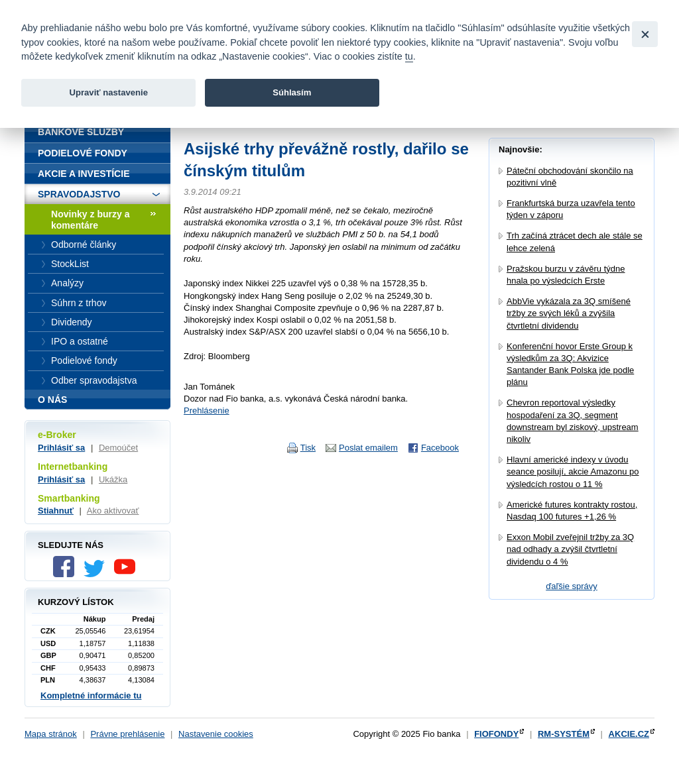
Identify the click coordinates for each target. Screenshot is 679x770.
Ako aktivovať (113, 511)
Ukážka (113, 479)
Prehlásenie (206, 410)
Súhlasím (292, 92)
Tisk (308, 448)
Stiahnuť (56, 511)
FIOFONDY (496, 734)
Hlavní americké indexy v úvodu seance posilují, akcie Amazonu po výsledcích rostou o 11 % (573, 471)
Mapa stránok (51, 734)
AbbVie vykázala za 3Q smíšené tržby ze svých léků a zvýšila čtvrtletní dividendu (569, 313)
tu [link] (409, 56)
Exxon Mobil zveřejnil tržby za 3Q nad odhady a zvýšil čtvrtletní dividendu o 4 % (570, 549)
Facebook (440, 448)
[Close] (645, 34)
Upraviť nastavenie (108, 92)
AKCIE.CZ (629, 734)
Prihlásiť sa (61, 448)
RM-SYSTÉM (563, 734)
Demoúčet (118, 448)
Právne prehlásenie (127, 734)
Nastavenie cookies (215, 734)
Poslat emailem (368, 448)
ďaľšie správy (571, 586)
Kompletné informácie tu (90, 695)
